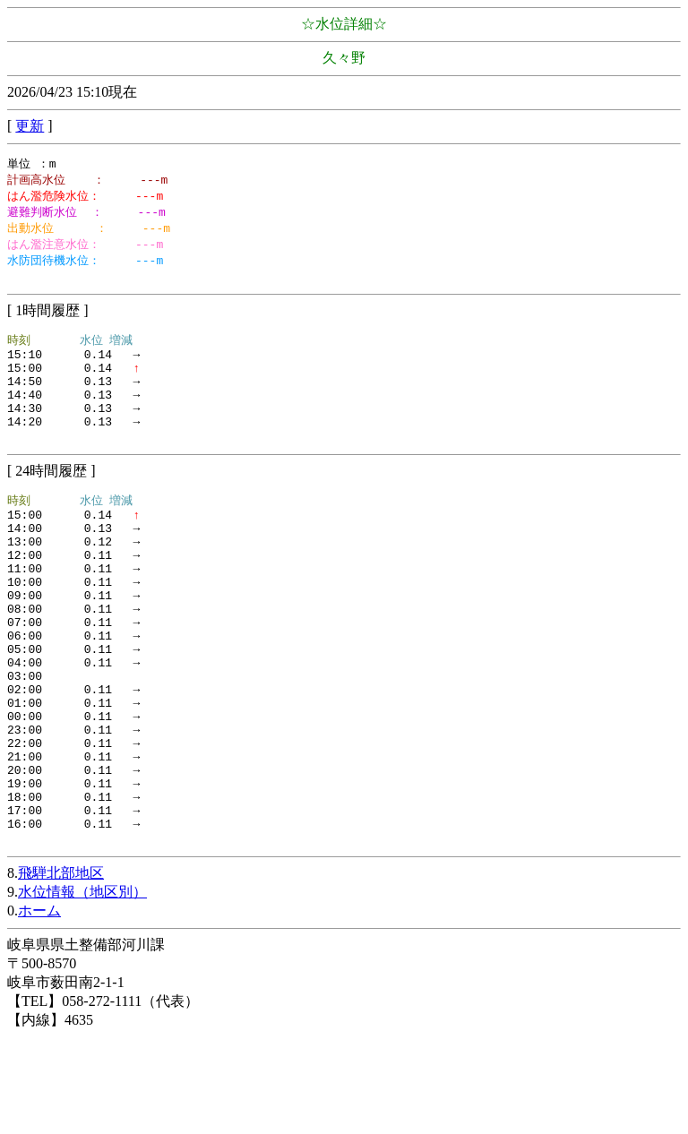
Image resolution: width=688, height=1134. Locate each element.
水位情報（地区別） (82, 988)
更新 (29, 125)
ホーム (39, 1007)
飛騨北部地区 (61, 969)
